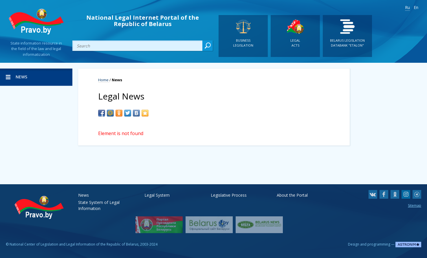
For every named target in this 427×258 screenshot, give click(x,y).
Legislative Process (229, 195)
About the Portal (292, 195)
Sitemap (414, 205)
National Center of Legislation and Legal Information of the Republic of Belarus (74, 244)
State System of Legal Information (99, 202)
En (416, 7)
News (83, 195)
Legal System (157, 195)
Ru (407, 7)
